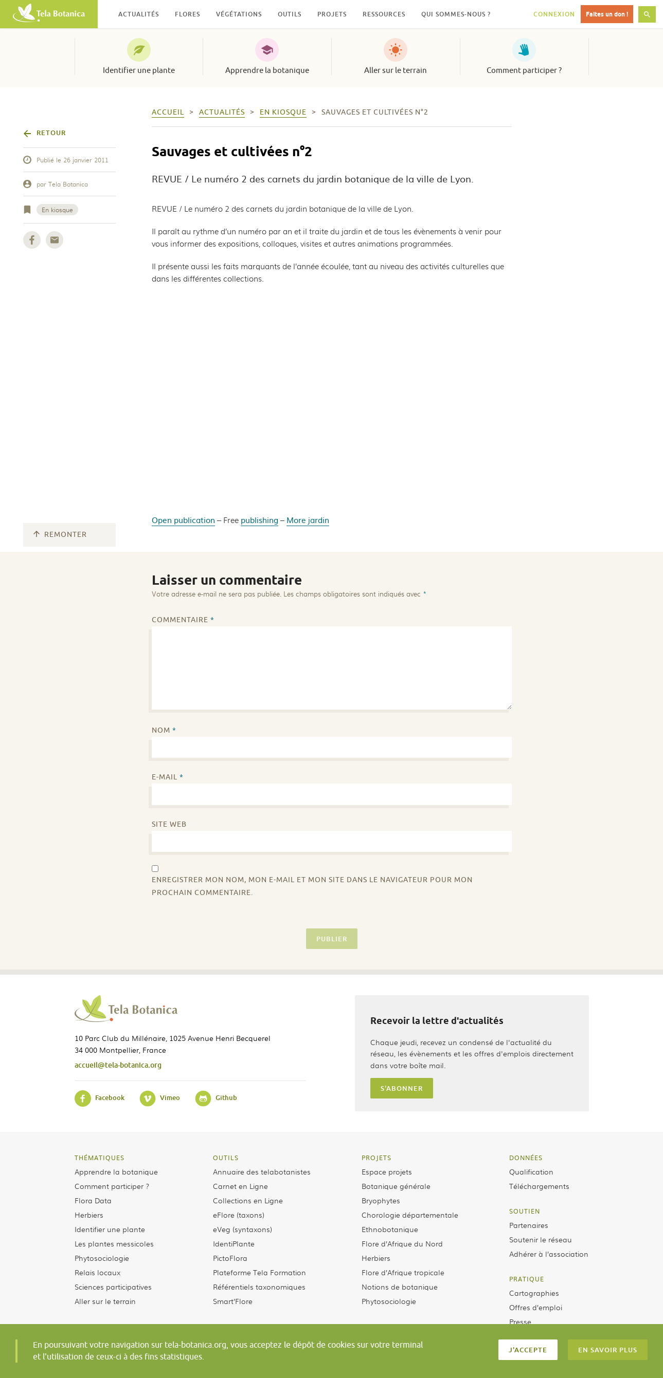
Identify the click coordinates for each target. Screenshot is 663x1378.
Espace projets (387, 1171)
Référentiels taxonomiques (259, 1286)
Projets (376, 1157)
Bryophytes (381, 1200)
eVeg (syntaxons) (242, 1229)
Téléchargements (539, 1186)
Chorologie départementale (410, 1214)
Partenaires (528, 1225)
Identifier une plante (139, 70)
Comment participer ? (524, 70)
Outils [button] (289, 14)
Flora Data (93, 1200)
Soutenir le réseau (540, 1239)
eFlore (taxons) (238, 1214)
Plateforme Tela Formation (259, 1272)
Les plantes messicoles (114, 1243)
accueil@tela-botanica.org (118, 1064)
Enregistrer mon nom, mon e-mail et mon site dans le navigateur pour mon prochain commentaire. (312, 886)
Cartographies (534, 1293)
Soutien (524, 1211)
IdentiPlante (234, 1243)
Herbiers (89, 1214)
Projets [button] (332, 14)
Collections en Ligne (248, 1200)
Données (526, 1157)
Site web (169, 824)
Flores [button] (187, 14)
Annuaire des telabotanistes (262, 1171)
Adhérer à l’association (548, 1254)
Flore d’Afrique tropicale (403, 1272)
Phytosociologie (102, 1258)
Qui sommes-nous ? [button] (456, 14)
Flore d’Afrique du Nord (402, 1243)
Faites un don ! (607, 14)
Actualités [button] (138, 14)
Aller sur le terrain (395, 70)
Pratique (526, 1278)
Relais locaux (97, 1272)
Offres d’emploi (535, 1307)
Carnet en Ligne (240, 1186)
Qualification (531, 1171)
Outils (226, 1157)
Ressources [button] (384, 14)
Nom (164, 730)
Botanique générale (396, 1186)
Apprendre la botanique (267, 70)
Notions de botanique (400, 1286)
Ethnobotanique (390, 1229)
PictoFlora (230, 1258)
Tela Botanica (68, 184)
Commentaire (183, 620)
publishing (259, 520)
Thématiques (99, 1157)
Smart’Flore (233, 1301)
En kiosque (57, 209)
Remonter (60, 534)
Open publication (183, 520)
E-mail (168, 777)
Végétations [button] (239, 14)
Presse (520, 1321)
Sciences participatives (113, 1286)
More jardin (307, 520)
